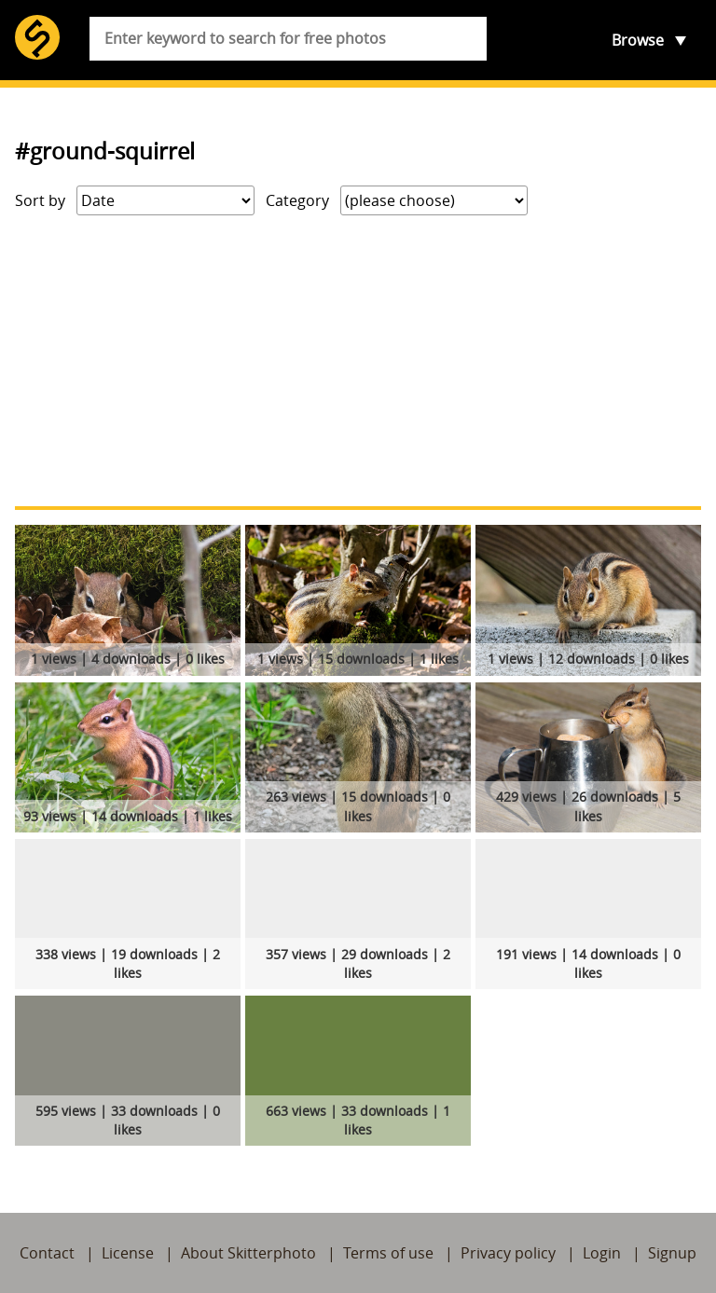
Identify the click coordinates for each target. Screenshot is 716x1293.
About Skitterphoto (248, 1253)
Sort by (40, 200)
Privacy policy (508, 1253)
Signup (672, 1253)
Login (602, 1253)
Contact (47, 1253)
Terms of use (388, 1253)
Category (297, 200)
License (128, 1253)
